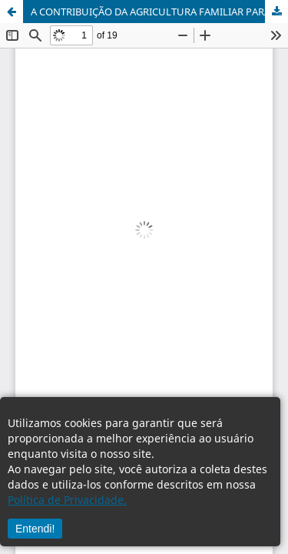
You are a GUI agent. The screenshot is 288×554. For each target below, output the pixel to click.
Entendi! (35, 528)
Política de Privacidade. (67, 499)
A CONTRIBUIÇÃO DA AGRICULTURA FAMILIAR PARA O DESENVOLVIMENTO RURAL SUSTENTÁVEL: (159, 11)
